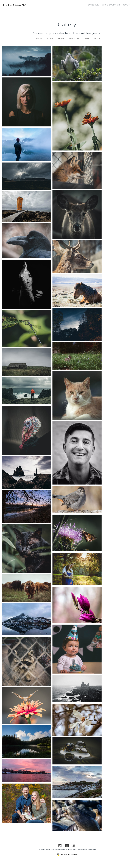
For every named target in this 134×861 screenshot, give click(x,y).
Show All (38, 38)
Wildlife (50, 38)
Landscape (74, 38)
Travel (86, 38)
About (126, 5)
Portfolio (93, 5)
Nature (96, 38)
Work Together (111, 5)
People (61, 38)
